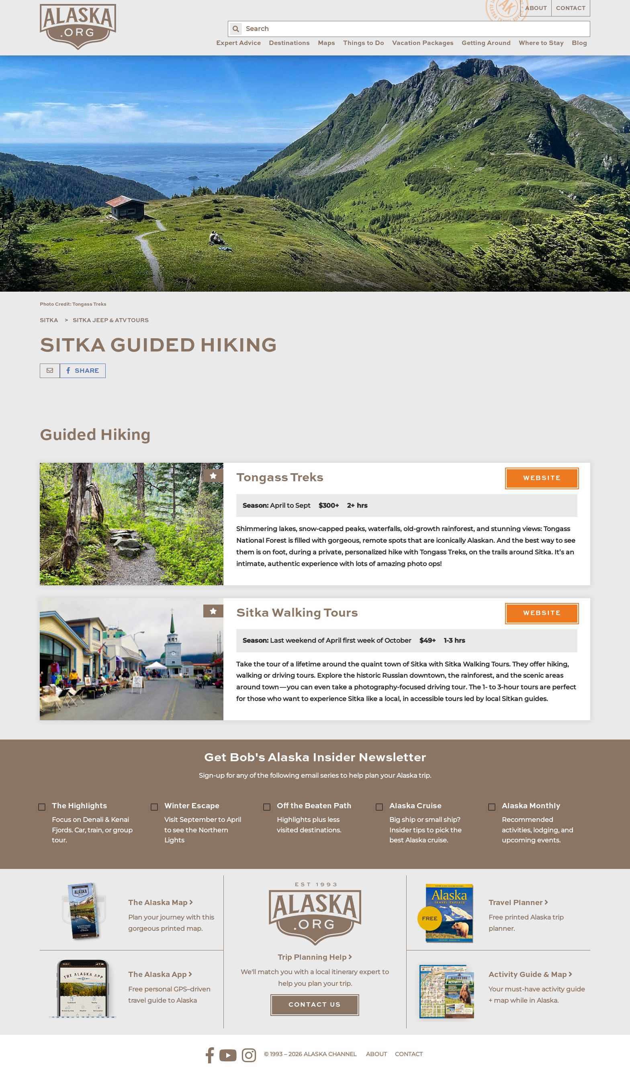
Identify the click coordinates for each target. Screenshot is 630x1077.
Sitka (49, 320)
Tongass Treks (279, 478)
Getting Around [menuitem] (486, 43)
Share (83, 371)
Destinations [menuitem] (289, 43)
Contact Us (314, 1005)
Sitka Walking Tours (297, 613)
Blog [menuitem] (579, 43)
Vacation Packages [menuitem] (423, 43)
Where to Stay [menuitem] (541, 43)
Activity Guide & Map (531, 975)
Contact (570, 8)
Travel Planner (518, 903)
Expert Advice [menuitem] (238, 43)
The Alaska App (160, 975)
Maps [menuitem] (326, 43)
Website (542, 478)
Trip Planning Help (315, 957)
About (536, 8)
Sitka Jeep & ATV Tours (111, 320)
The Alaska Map (160, 903)
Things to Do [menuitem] (363, 43)
